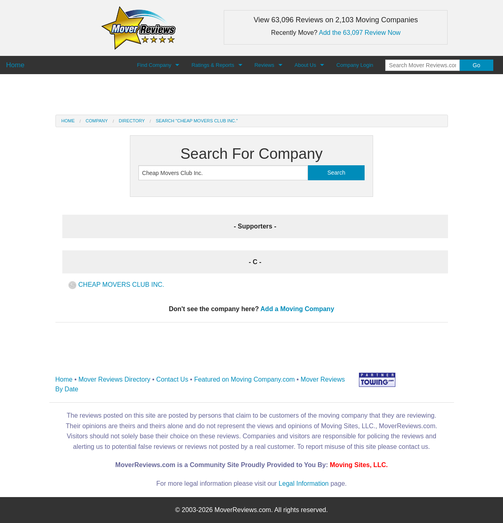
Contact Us (172, 379)
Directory (131, 120)
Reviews (264, 65)
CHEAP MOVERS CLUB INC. (116, 284)
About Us (305, 65)
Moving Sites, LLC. (359, 464)
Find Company (154, 65)
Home (68, 120)
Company (97, 120)
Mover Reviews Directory (115, 379)
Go (476, 65)
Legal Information (304, 483)
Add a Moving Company (297, 308)
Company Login (354, 65)
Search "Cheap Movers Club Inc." (197, 120)
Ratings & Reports (212, 65)
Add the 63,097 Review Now (360, 32)
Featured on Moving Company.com (244, 379)
